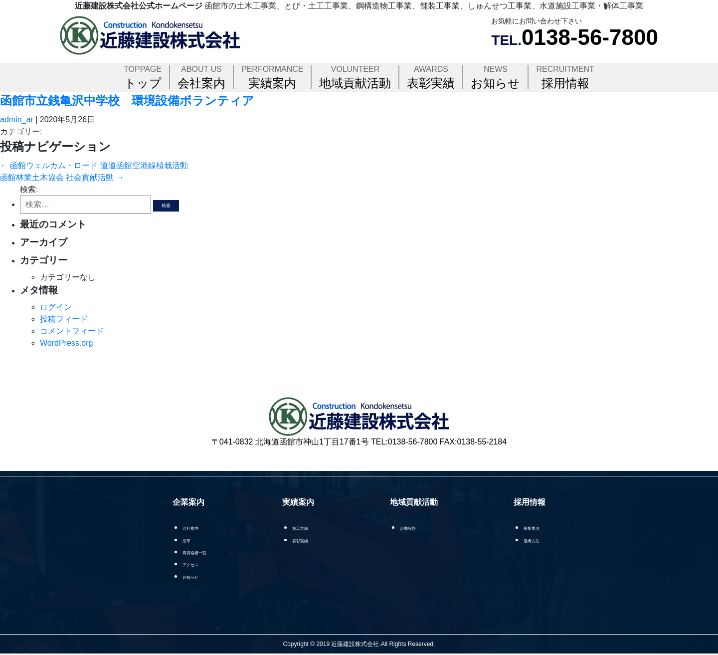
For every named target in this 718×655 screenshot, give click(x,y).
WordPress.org (66, 343)
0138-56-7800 (590, 37)
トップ (143, 77)
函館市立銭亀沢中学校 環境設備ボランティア (127, 100)
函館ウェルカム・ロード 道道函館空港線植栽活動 (94, 165)
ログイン (56, 307)
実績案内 (272, 77)
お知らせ (495, 77)
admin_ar (16, 119)
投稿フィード (64, 319)
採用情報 (565, 77)
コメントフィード (72, 331)
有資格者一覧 (200, 552)
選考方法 (535, 539)
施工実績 (313, 527)
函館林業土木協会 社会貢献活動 (62, 177)
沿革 (186, 539)
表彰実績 (431, 77)
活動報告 (419, 527)
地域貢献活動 (355, 77)
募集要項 (535, 527)
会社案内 (201, 77)
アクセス (193, 564)
